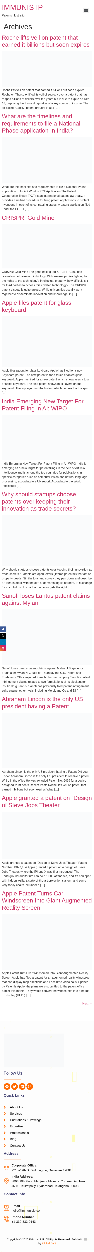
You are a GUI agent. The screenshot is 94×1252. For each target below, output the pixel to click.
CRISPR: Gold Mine (28, 217)
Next (87, 1003)
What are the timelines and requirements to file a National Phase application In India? (41, 123)
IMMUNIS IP (22, 7)
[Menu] (86, 10)
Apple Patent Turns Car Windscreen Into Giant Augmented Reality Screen (47, 900)
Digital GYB (49, 1243)
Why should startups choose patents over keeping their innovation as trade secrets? (39, 501)
